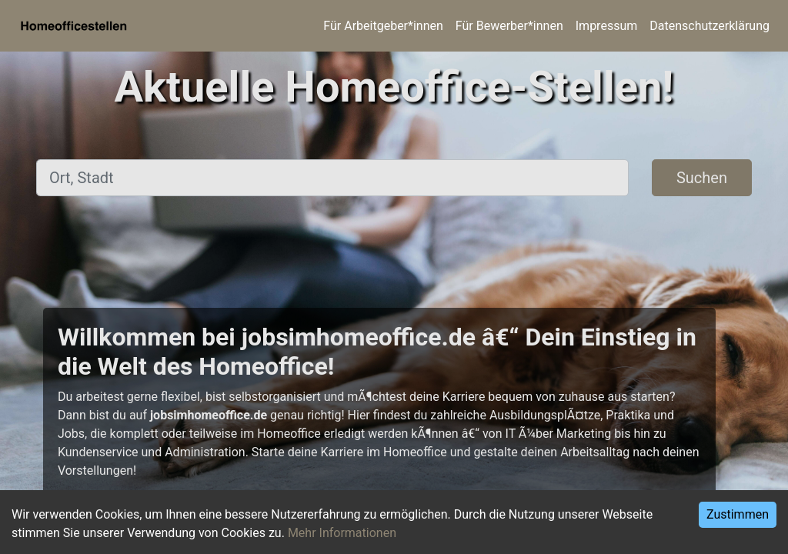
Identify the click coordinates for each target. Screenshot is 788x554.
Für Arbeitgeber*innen (382, 25)
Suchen (701, 178)
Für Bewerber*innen (509, 25)
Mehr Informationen (342, 533)
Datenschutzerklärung (709, 25)
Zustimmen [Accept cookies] (737, 514)
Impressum (607, 25)
